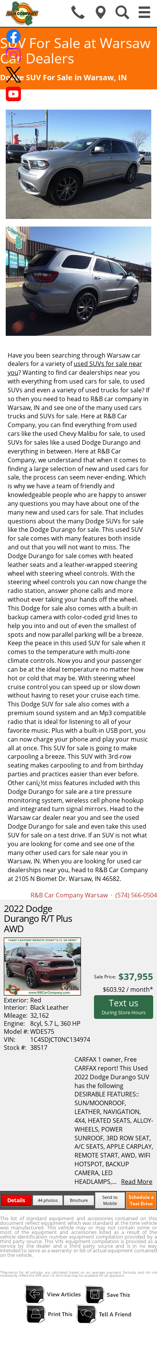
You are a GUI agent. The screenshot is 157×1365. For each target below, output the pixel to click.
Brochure (79, 1200)
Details (16, 1200)
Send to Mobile (110, 1200)
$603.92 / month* (128, 989)
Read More (136, 1181)
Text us (124, 1006)
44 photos (48, 1200)
